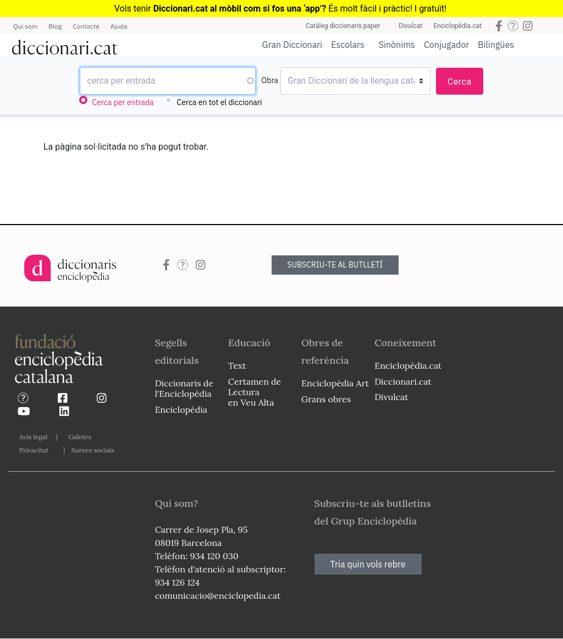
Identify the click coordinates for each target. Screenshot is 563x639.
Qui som (25, 26)
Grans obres (326, 399)
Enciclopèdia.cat (457, 26)
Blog (55, 26)
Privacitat (33, 450)
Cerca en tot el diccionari (219, 102)
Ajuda (119, 26)
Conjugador (446, 45)
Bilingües (496, 44)
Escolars (348, 44)
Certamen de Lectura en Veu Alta (254, 392)
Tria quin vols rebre (368, 564)
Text (237, 365)
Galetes (79, 437)
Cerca (460, 82)
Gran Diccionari (292, 45)
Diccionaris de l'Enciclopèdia (184, 388)
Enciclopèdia (181, 409)
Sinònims (397, 45)
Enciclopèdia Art (335, 383)
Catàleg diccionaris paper (343, 26)
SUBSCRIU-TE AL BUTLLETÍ (335, 265)
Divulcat (410, 26)
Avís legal (33, 437)
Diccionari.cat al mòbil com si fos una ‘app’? (240, 8)
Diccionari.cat (402, 381)
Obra (269, 80)
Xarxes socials (92, 450)
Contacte (86, 26)
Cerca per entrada (122, 102)
